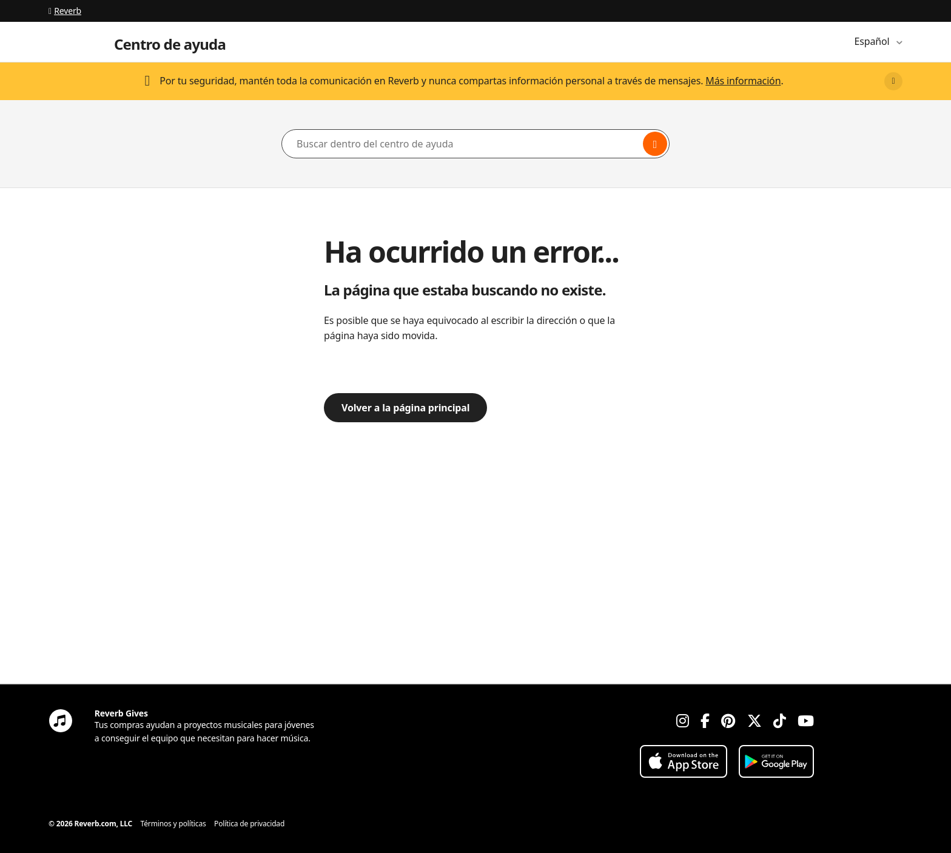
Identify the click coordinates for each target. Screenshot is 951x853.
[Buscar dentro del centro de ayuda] (475, 143)
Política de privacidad (249, 823)
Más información (743, 80)
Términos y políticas (173, 823)
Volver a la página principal (405, 407)
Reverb (65, 10)
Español (873, 41)
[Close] (893, 81)
